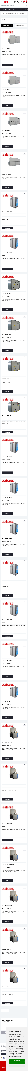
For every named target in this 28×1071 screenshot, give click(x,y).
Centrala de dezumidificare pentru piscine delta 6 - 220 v (13, 626)
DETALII (7, 65)
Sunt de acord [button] (17, 1060)
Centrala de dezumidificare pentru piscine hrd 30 (13, 177)
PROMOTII (21, 9)
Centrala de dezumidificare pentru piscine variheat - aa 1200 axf (13, 748)
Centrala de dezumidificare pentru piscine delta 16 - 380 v (13, 422)
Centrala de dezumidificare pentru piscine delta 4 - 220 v (13, 545)
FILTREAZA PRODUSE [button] (7, 25)
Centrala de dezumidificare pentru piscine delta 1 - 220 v (13, 218)
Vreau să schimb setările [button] (16, 1066)
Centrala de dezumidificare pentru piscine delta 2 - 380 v (13, 504)
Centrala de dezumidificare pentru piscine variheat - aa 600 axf (13, 993)
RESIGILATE (15, 9)
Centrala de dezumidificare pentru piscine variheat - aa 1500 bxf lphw (13, 952)
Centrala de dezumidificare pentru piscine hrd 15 (13, 55)
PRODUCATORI (4, 9)
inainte (3, 1010)
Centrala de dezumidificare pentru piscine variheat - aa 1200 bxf (13, 830)
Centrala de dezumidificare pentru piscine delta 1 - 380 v (13, 259)
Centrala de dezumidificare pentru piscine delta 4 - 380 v (13, 585)
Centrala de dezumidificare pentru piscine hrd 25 (13, 137)
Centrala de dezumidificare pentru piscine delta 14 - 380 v (13, 381)
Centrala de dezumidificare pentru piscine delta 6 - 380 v (13, 667)
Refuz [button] (17, 1063)
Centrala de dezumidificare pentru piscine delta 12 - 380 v (13, 341)
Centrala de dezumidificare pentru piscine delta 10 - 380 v (13, 300)
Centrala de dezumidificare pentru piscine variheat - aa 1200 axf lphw (13, 789)
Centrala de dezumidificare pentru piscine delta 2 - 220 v (13, 463)
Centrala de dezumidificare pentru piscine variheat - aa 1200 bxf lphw (13, 871)
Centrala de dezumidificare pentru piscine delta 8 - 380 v (13, 708)
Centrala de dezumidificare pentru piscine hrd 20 (13, 96)
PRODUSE (10, 9)
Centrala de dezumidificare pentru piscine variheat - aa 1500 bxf (13, 912)
